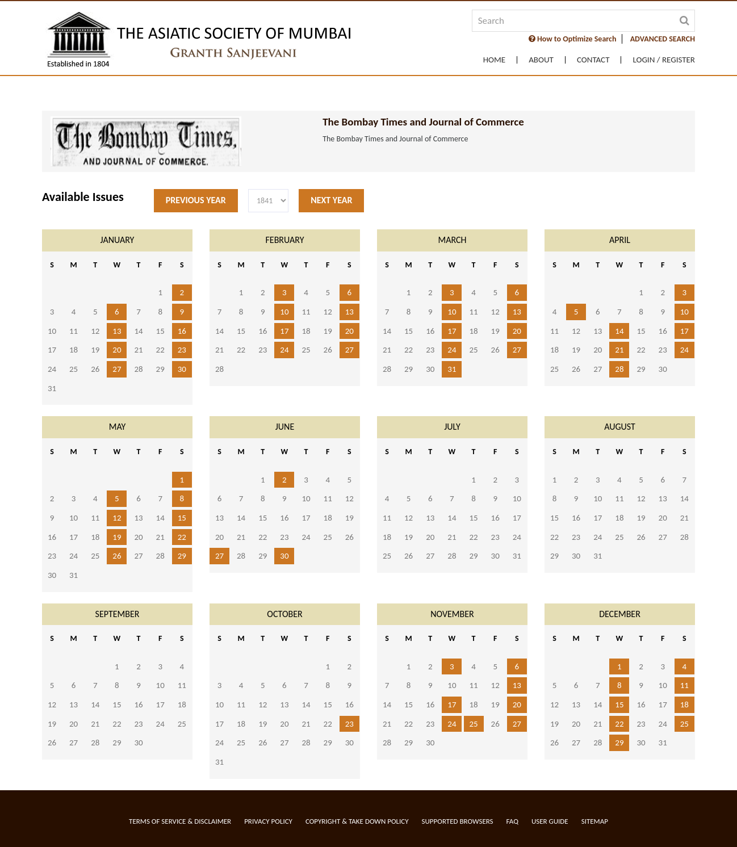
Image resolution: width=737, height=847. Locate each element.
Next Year (331, 200)
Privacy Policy (268, 821)
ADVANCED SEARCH (662, 39)
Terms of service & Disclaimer (180, 821)
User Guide (549, 821)
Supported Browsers (457, 821)
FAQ (512, 821)
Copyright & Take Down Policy (357, 821)
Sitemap (594, 821)
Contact (593, 60)
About (541, 60)
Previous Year (196, 200)
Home (494, 60)
